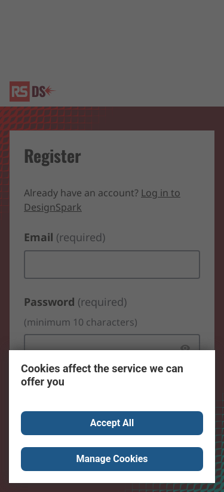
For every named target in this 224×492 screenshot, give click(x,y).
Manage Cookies (112, 458)
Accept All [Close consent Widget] (112, 423)
